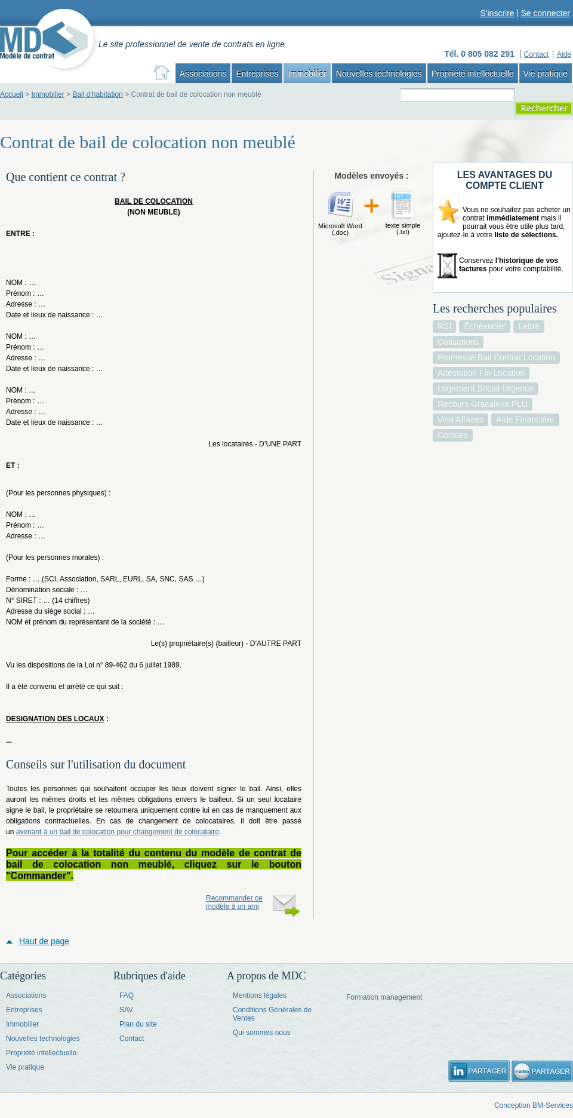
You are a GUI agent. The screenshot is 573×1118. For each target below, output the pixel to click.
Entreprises (257, 73)
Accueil (11, 94)
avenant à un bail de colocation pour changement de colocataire (117, 832)
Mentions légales (259, 995)
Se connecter (546, 13)
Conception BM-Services (533, 1105)
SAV (126, 1010)
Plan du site (138, 1024)
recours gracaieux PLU (483, 404)
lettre (529, 326)
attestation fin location (481, 373)
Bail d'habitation (97, 94)
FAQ (126, 995)
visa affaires (460, 419)
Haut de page (44, 941)
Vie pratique (545, 73)
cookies (453, 435)
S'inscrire (497, 13)
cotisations (458, 342)
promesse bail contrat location (496, 357)
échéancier (485, 326)
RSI (444, 326)
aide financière (525, 419)
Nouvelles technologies (379, 73)
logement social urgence (486, 388)
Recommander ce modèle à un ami (234, 902)
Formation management (384, 997)
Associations (203, 73)
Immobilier (307, 73)
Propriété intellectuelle (473, 73)
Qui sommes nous (262, 1032)
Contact (131, 1038)
